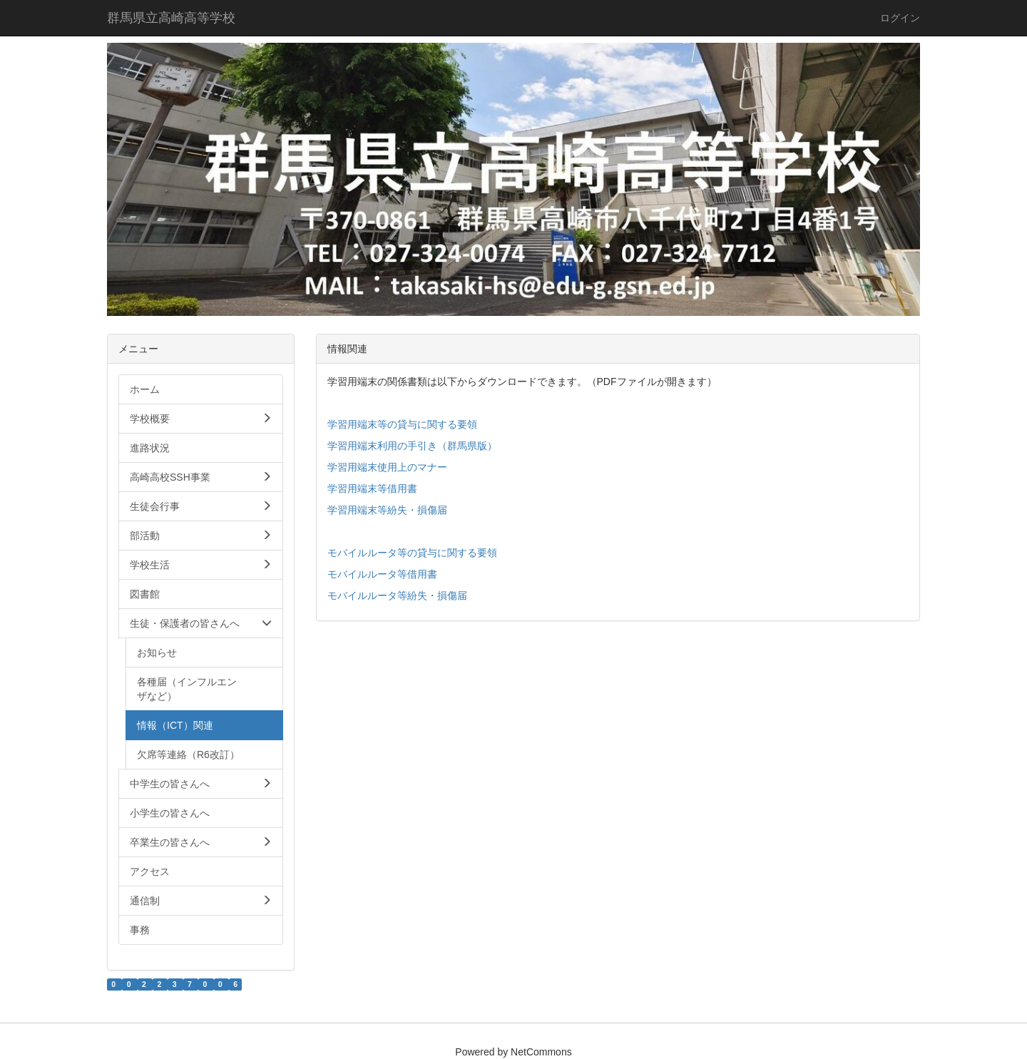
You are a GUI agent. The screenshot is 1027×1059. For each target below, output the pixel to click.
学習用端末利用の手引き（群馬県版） (412, 445)
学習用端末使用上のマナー (387, 467)
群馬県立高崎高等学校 (171, 18)
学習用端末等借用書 (372, 488)
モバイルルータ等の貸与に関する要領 (412, 552)
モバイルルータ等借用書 (382, 574)
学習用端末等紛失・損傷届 (387, 510)
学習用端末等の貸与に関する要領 (402, 424)
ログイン (900, 18)
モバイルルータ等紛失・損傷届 (397, 595)
